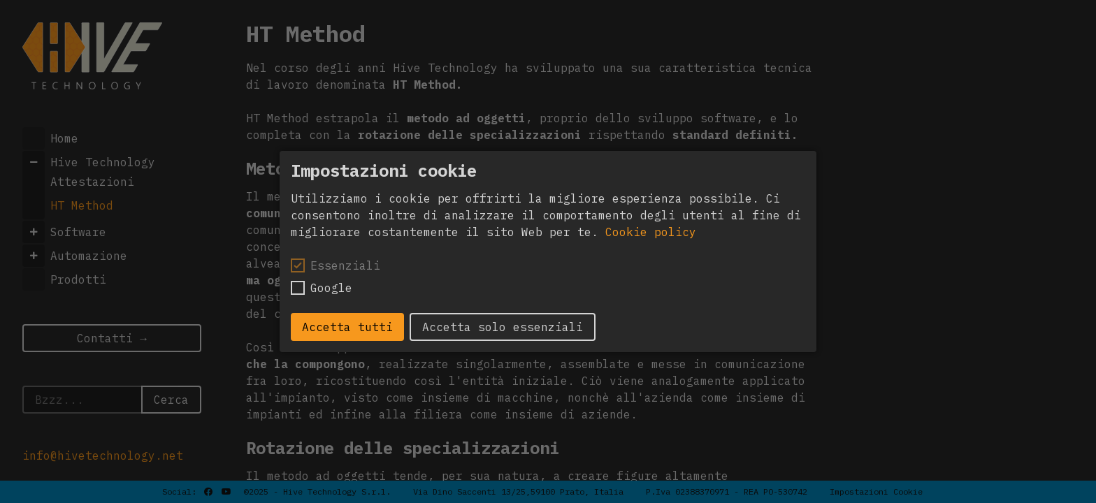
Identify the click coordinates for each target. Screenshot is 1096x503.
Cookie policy (650, 232)
